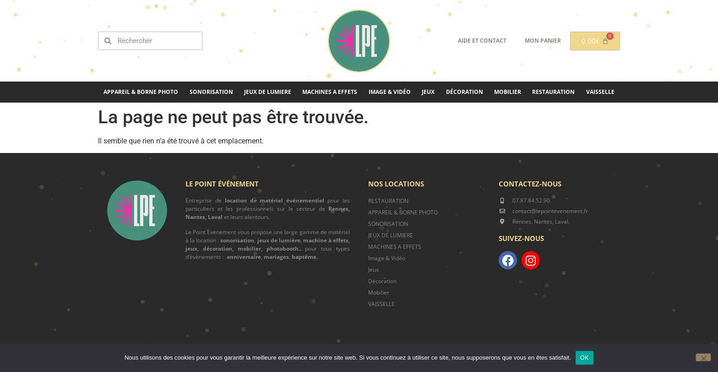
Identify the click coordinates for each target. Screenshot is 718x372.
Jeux (428, 92)
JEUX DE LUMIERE (267, 92)
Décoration (464, 92)
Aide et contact (482, 40)
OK (584, 357)
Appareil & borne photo (140, 92)
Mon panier (543, 40)
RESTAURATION (388, 201)
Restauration (553, 92)
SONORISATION (211, 92)
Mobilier (507, 92)
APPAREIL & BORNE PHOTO (403, 212)
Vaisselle (600, 92)
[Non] (703, 357)
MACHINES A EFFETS (329, 92)
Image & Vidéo (390, 92)
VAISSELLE (381, 304)
